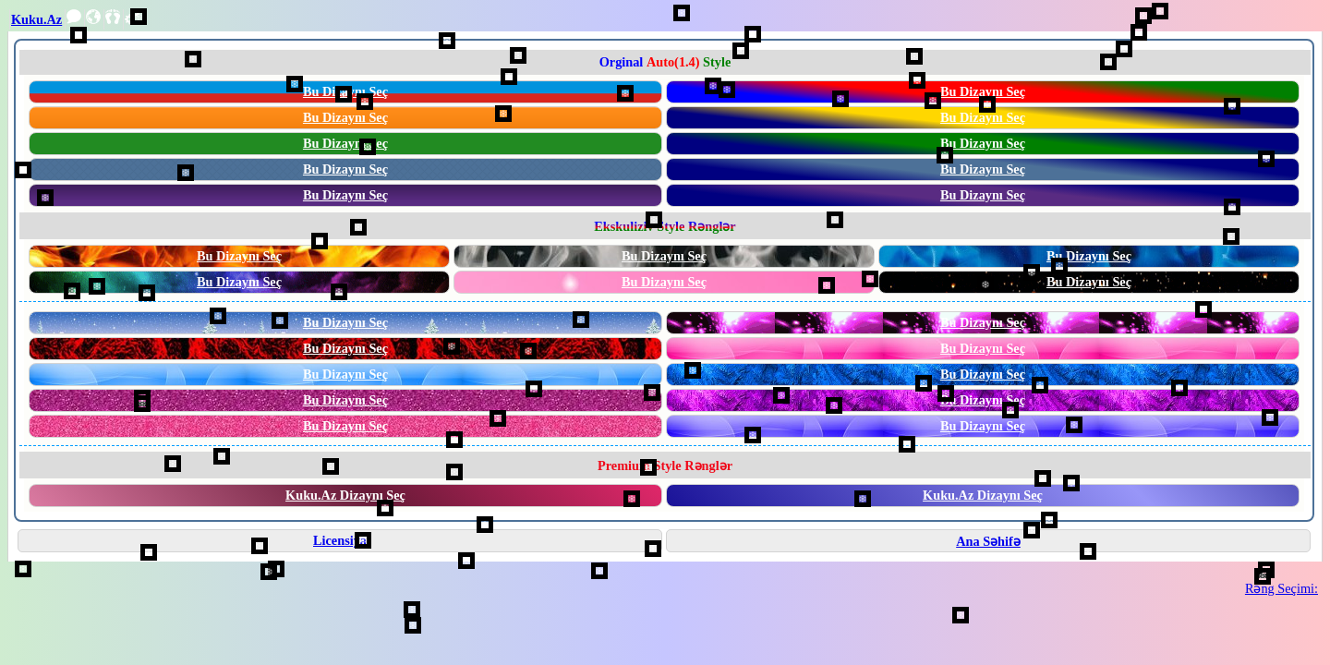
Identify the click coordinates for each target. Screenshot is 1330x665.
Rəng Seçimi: (1281, 588)
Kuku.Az (36, 19)
